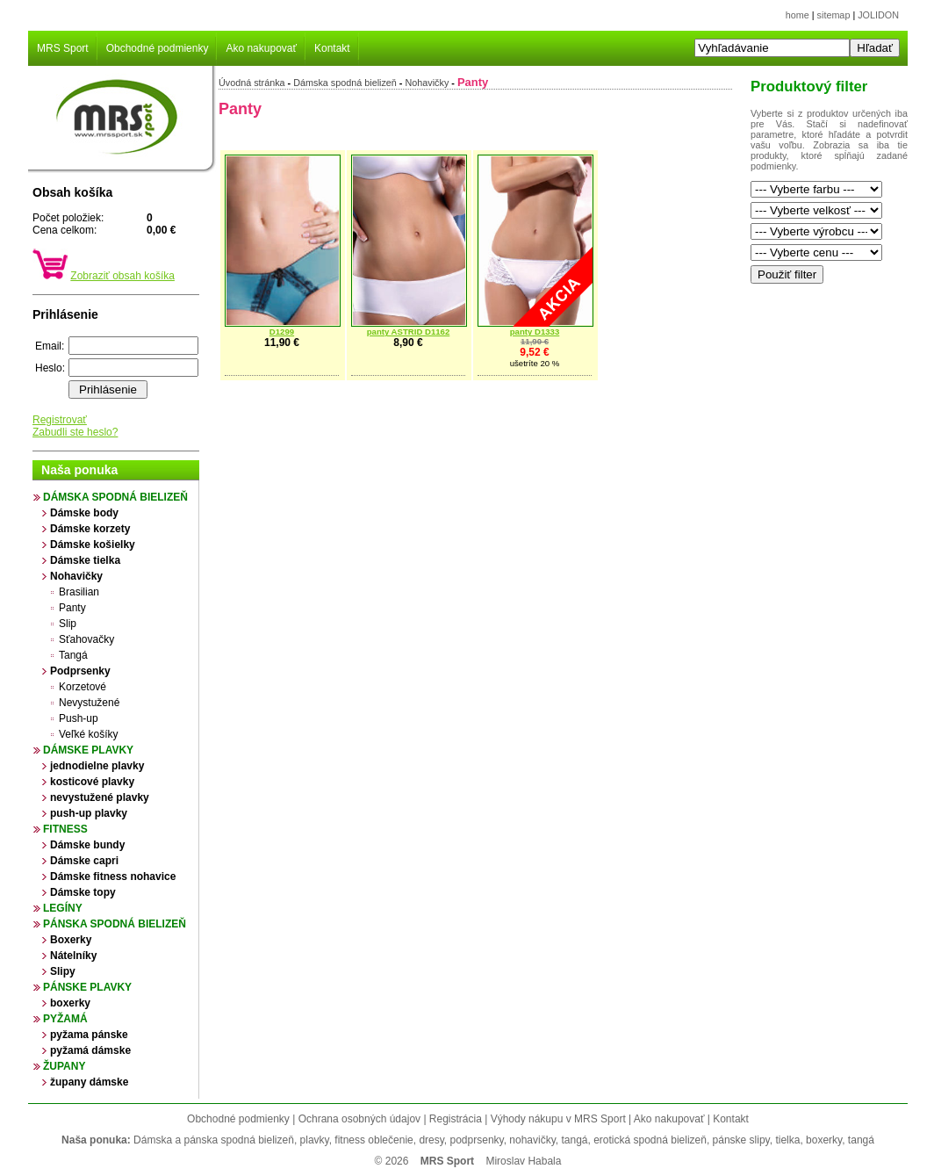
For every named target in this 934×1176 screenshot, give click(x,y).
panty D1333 (535, 331)
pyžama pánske (89, 1034)
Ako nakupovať (261, 48)
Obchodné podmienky (157, 48)
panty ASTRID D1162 (408, 331)
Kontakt (332, 48)
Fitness (65, 829)
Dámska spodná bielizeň (115, 497)
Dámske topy (83, 892)
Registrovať (59, 420)
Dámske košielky (92, 544)
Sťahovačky (86, 639)
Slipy (62, 971)
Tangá (73, 655)
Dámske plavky (88, 750)
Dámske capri (84, 861)
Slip (67, 623)
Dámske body (84, 513)
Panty (72, 608)
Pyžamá (65, 1019)
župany (64, 1066)
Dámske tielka (85, 560)
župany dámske (89, 1082)
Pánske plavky (87, 987)
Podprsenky (80, 671)
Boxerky (70, 940)
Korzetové (82, 687)
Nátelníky (73, 955)
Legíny (63, 908)
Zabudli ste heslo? (75, 432)
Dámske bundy (87, 845)
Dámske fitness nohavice (113, 876)
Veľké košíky (89, 734)
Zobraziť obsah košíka (122, 276)
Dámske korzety (90, 529)
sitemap (834, 15)
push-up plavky (88, 813)
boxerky (70, 1003)
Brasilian (79, 592)
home (797, 15)
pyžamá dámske (90, 1050)
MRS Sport (63, 48)
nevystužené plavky (99, 797)
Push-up (78, 718)
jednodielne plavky (97, 766)
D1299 (281, 331)
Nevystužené (89, 702)
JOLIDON (878, 15)
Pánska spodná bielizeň (114, 924)
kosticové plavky (92, 782)
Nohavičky (76, 576)
